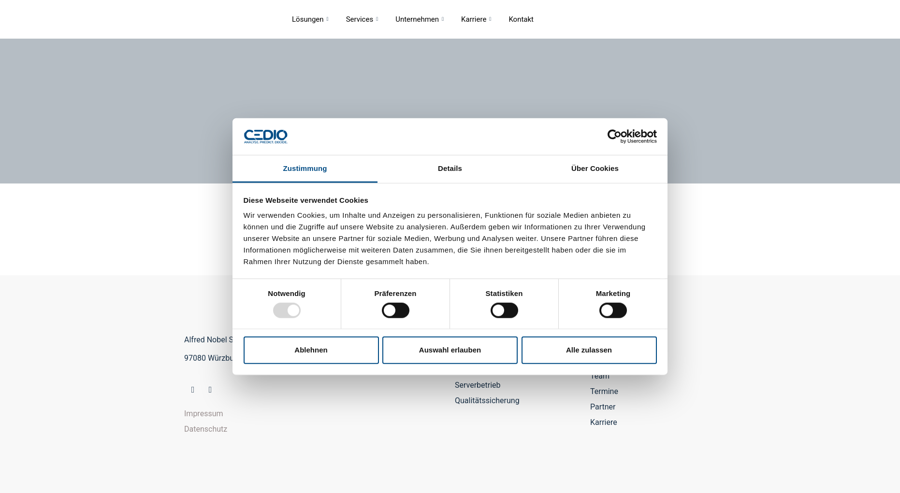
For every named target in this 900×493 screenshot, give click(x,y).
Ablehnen (310, 350)
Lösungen (310, 19)
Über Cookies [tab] (595, 168)
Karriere (476, 19)
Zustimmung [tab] (305, 168)
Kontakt (521, 19)
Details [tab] (450, 168)
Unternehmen (419, 19)
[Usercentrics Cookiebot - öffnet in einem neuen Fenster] (614, 136)
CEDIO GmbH (198, 19)
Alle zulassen (589, 350)
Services (362, 19)
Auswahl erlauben (450, 350)
